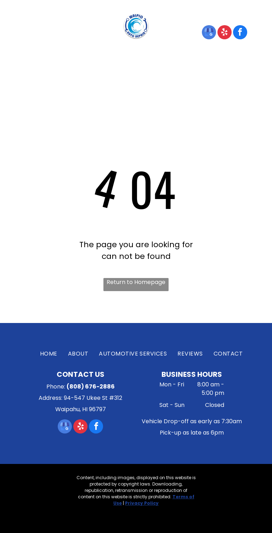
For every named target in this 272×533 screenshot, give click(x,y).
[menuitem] (53, 62)
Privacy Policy (142, 503)
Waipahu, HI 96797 (58, 36)
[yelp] (224, 33)
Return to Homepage (136, 282)
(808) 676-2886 (213, 15)
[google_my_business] (209, 33)
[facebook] (240, 33)
